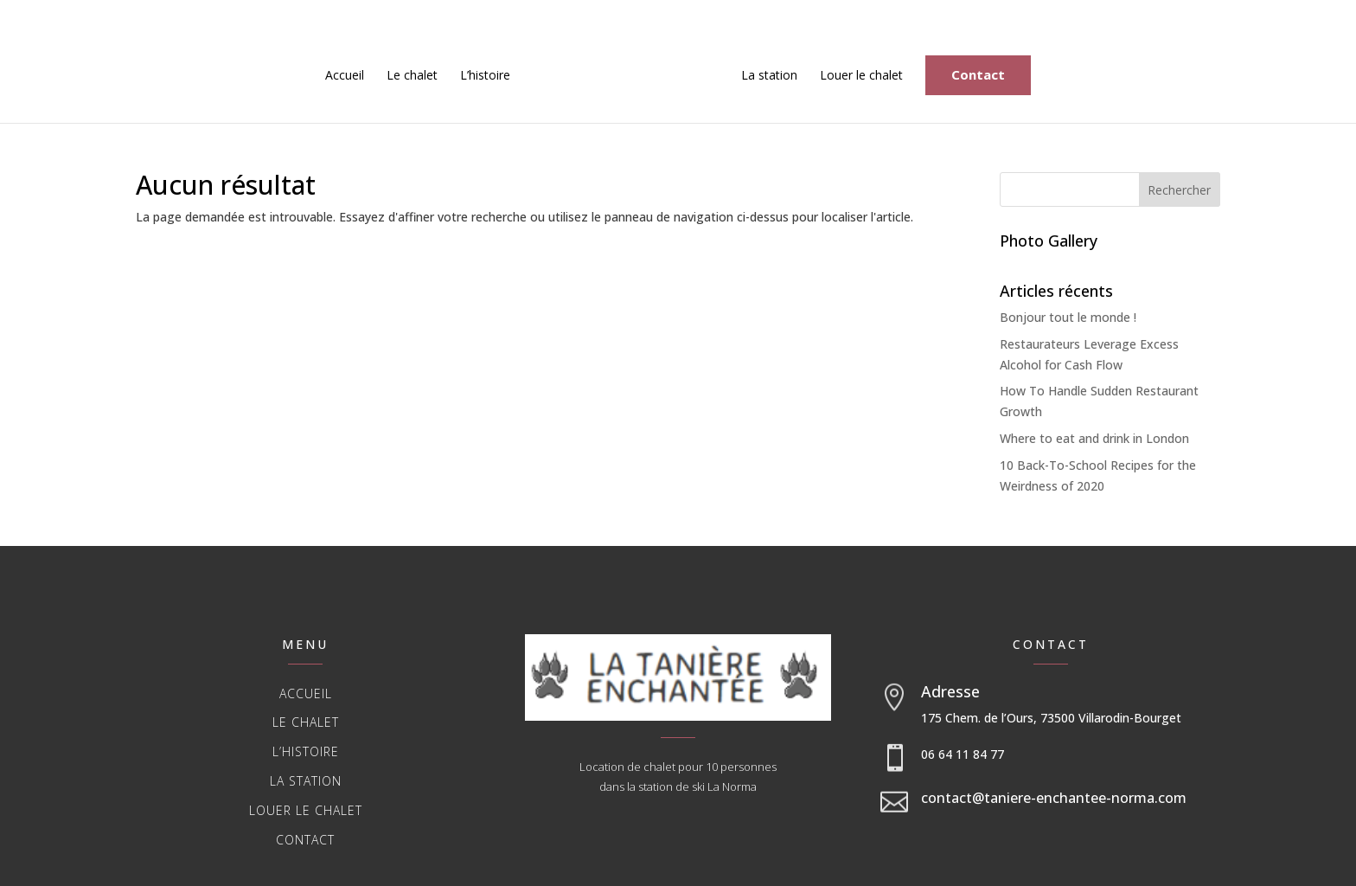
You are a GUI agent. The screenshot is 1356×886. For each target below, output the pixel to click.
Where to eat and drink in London (1094, 438)
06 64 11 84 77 (962, 754)
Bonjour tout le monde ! (1068, 317)
